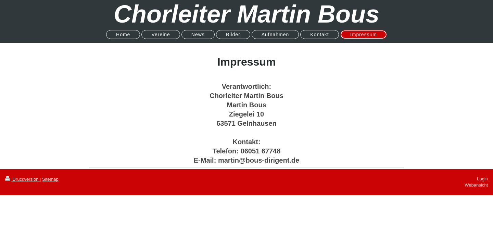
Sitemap (50, 179)
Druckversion (22, 179)
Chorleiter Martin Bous (246, 14)
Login (482, 178)
